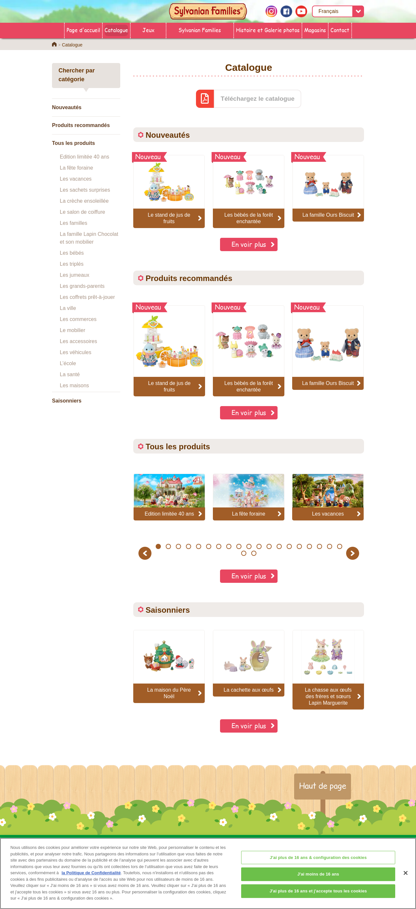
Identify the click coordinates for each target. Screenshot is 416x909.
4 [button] (188, 546)
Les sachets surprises (85, 190)
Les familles (73, 223)
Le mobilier (72, 330)
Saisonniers (67, 400)
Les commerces (78, 319)
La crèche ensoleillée (84, 201)
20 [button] (244, 553)
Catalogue (116, 29)
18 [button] (329, 546)
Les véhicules (75, 352)
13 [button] (279, 546)
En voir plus (248, 244)
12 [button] (269, 546)
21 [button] (254, 553)
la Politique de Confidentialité (91, 878)
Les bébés (72, 253)
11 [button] (259, 546)
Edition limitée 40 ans (84, 157)
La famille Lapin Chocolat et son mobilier (89, 238)
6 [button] (208, 546)
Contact (340, 29)
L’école (68, 363)
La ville (68, 308)
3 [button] (178, 546)
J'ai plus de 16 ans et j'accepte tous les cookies (318, 896)
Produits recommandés (81, 125)
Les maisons (74, 385)
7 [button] (218, 546)
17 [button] (319, 546)
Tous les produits (73, 143)
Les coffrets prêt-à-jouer (87, 297)
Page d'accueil (83, 29)
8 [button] (228, 546)
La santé (70, 374)
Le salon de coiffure (82, 212)
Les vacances (76, 179)
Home (54, 44)
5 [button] (198, 546)
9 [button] (238, 546)
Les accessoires (78, 341)
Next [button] (353, 553)
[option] (169, 350)
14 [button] (289, 546)
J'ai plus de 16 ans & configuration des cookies (318, 863)
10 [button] (249, 546)
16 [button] (309, 546)
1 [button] (158, 546)
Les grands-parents (82, 286)
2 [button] (168, 546)
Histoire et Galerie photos (268, 29)
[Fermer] (405, 878)
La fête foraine (76, 168)
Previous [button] (145, 553)
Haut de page (322, 785)
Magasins (315, 29)
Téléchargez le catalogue (257, 98)
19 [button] (339, 546)
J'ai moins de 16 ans (318, 879)
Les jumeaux (74, 275)
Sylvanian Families (199, 29)
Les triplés (72, 264)
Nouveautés (67, 107)
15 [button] (299, 546)
